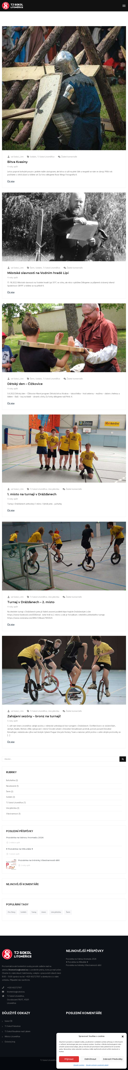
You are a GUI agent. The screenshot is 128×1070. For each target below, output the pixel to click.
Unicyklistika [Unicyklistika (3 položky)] (56, 912)
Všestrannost (12, 813)
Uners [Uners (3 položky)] (43, 912)
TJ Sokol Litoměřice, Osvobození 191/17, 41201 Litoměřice (18, 1000)
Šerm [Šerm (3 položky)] (68, 912)
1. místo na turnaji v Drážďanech (31, 494)
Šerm (32, 268)
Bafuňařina (10, 780)
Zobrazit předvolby (113, 1059)
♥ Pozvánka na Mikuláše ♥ (19, 849)
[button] (122, 1036)
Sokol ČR (8, 1021)
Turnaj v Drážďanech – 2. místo (31, 602)
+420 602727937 (14, 987)
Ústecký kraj (10, 1041)
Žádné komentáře (69, 157)
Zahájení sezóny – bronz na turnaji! (34, 716)
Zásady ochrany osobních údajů (97, 1065)
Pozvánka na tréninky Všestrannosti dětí (39, 860)
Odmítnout (90, 1059)
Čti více (10, 181)
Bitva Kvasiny (17, 162)
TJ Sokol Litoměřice (46, 157)
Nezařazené (11, 786)
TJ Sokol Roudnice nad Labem (17, 1031)
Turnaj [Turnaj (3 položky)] (34, 912)
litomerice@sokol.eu (16, 992)
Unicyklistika (53, 489)
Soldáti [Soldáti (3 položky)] (23, 912)
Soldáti (33, 157)
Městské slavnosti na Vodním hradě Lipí (38, 273)
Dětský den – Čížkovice (25, 384)
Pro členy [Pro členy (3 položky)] (11, 912)
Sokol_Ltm (19, 157)
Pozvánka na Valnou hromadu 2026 (25, 837)
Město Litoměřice (12, 1036)
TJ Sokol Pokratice (13, 1026)
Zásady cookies (78, 1065)
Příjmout (69, 1059)
